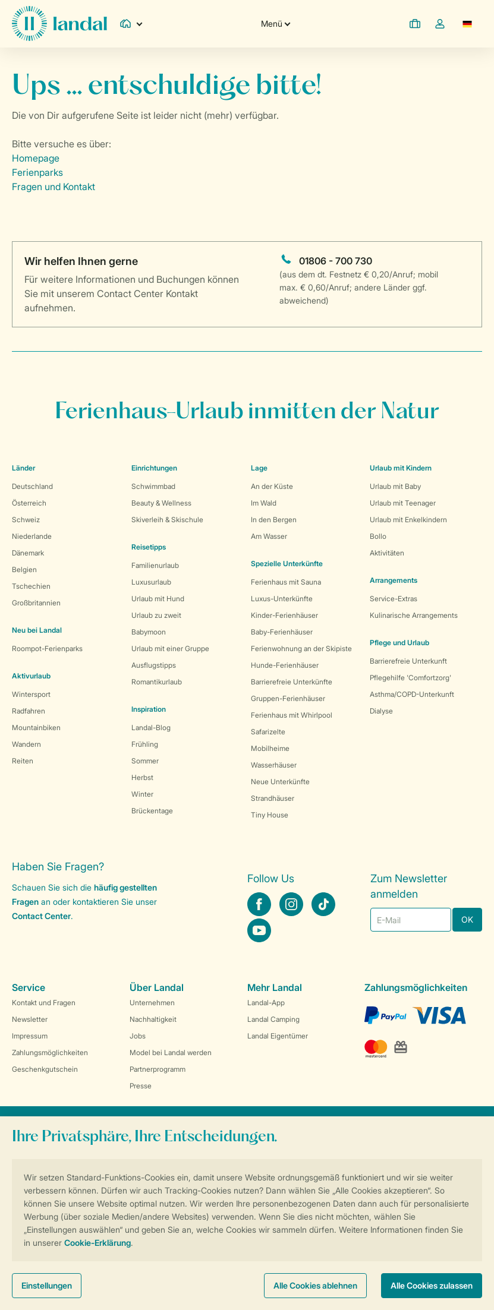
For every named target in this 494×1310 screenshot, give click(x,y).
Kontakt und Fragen (43, 1002)
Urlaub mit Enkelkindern (408, 519)
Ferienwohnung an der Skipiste (301, 648)
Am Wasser (269, 536)
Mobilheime (270, 748)
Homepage (35, 158)
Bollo (378, 536)
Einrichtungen (154, 467)
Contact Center (41, 916)
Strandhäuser (272, 798)
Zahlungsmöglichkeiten (50, 1052)
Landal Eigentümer (277, 1035)
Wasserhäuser (274, 764)
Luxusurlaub (151, 581)
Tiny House (269, 814)
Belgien (24, 569)
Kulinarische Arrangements (414, 615)
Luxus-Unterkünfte (282, 598)
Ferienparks (37, 172)
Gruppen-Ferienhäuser (288, 698)
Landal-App (266, 1002)
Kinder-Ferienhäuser (284, 615)
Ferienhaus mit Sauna (286, 581)
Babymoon (148, 631)
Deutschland (32, 486)
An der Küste (272, 486)
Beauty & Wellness (161, 502)
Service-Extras (393, 598)
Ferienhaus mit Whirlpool (291, 715)
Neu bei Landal (37, 630)
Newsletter (30, 1019)
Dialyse (381, 710)
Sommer (145, 760)
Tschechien (31, 586)
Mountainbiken (36, 727)
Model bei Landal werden (171, 1052)
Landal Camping (273, 1019)
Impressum (30, 1035)
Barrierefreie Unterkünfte (291, 681)
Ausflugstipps (153, 665)
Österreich (29, 502)
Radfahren (28, 710)
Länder (23, 467)
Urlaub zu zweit (156, 615)
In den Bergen (274, 519)
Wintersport (31, 694)
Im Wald (263, 502)
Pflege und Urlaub (399, 642)
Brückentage (152, 810)
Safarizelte (268, 731)
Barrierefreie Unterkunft (408, 660)
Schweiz (26, 519)
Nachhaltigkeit (153, 1019)
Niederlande (32, 536)
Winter (142, 794)
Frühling (144, 744)
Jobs (138, 1035)
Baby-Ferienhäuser (282, 631)
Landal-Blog (151, 727)
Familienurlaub (155, 565)
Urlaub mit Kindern (401, 467)
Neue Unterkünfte (280, 781)
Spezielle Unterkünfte (287, 563)
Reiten (22, 760)
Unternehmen (152, 1002)
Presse (141, 1085)
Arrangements (393, 580)
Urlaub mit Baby (395, 486)
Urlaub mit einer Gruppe (170, 648)
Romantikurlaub (156, 681)
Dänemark (28, 552)
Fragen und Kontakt (53, 186)
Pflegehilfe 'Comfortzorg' (410, 677)
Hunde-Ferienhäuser (285, 665)
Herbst (142, 777)
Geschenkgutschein (45, 1069)
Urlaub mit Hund (157, 598)
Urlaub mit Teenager (403, 502)
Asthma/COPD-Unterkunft (412, 694)
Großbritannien (36, 602)
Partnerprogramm (157, 1069)
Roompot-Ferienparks (47, 648)
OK (467, 919)
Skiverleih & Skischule (167, 519)
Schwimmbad (153, 486)
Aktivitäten (387, 552)
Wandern (26, 744)
